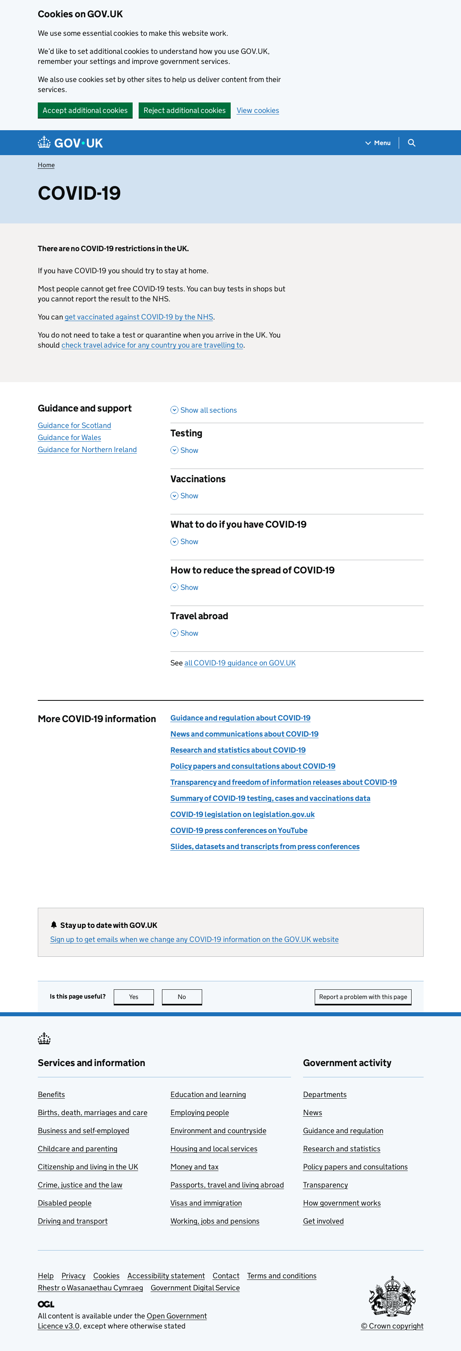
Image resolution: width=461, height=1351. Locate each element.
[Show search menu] (411, 143)
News (312, 1112)
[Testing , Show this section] (297, 446)
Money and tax (194, 1166)
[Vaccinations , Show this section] (297, 491)
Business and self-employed (83, 1130)
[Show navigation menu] (378, 143)
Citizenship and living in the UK (88, 1166)
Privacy (73, 1275)
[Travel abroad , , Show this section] (297, 628)
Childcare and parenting (77, 1148)
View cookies (258, 110)
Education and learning (208, 1094)
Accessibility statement (166, 1275)
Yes (141, 997)
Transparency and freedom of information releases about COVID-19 (283, 782)
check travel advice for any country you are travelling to (152, 345)
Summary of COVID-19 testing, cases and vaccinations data (270, 798)
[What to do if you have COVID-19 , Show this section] (297, 537)
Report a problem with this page (363, 997)
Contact (226, 1275)
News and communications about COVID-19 (244, 734)
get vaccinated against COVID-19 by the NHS (139, 316)
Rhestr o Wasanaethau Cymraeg (90, 1287)
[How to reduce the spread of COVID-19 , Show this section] (297, 583)
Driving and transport (73, 1221)
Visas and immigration (206, 1203)
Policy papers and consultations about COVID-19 (253, 766)
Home (46, 165)
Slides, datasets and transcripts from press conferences (265, 846)
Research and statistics (342, 1148)
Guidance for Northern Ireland (87, 449)
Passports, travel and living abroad (227, 1184)
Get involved (323, 1221)
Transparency (325, 1184)
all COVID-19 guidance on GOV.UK (240, 662)
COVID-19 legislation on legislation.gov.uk (242, 814)
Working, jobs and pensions (215, 1221)
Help (46, 1275)
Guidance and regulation (343, 1130)
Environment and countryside (218, 1130)
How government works (342, 1203)
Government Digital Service (195, 1287)
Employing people (199, 1112)
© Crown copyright (392, 1326)
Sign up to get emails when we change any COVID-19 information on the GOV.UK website (194, 939)
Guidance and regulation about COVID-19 (240, 718)
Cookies (106, 1275)
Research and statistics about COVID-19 (238, 750)
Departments (325, 1094)
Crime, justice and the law (80, 1184)
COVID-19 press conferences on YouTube (238, 830)
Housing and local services (214, 1148)
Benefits (51, 1094)
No (190, 997)
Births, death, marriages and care (93, 1112)
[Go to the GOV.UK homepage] (70, 142)
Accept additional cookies (85, 110)
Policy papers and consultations (355, 1166)
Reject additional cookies (184, 110)
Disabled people (65, 1203)
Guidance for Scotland (74, 425)
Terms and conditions (282, 1275)
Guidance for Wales (69, 437)
